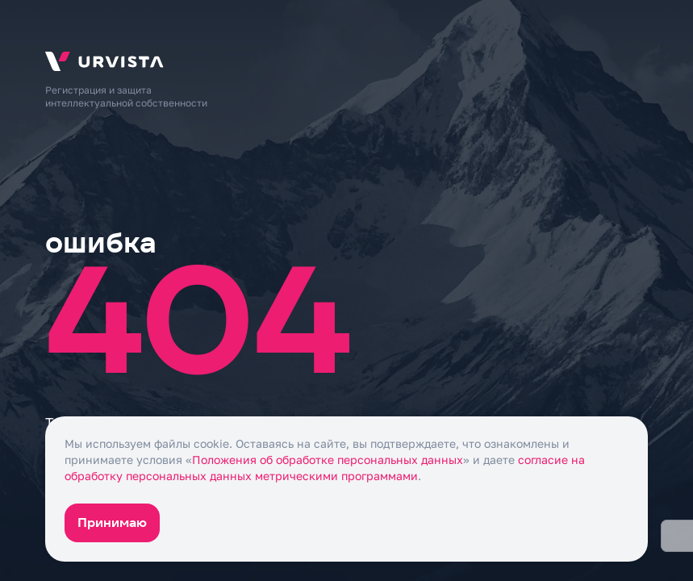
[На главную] (346, 61)
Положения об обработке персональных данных (327, 459)
